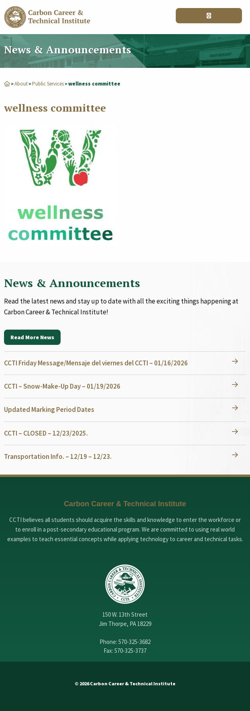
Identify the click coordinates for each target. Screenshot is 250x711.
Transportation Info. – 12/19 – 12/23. (58, 456)
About (21, 83)
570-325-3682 (134, 642)
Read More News (32, 337)
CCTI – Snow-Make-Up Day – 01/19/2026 (62, 386)
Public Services (48, 83)
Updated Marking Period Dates (49, 409)
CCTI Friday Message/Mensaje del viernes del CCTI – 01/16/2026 (96, 363)
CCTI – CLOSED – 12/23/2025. (46, 433)
